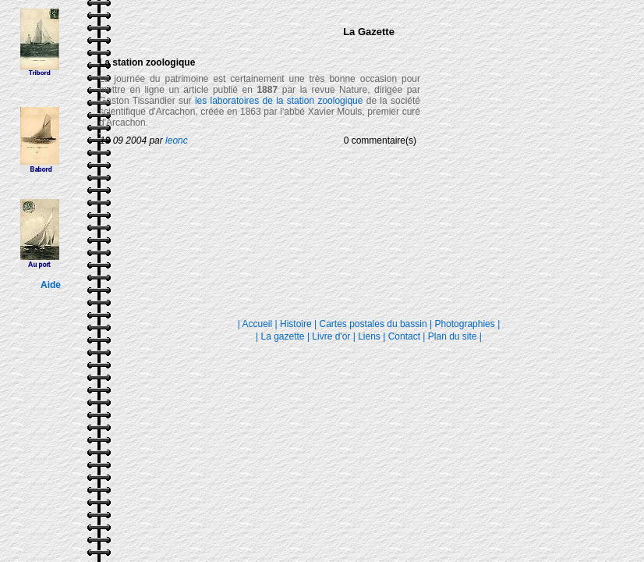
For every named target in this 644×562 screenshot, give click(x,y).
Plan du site (452, 336)
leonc (176, 140)
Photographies (464, 323)
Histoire (296, 323)
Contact (404, 336)
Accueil (257, 323)
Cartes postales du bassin (373, 323)
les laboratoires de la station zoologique (279, 100)
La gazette (283, 336)
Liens (369, 336)
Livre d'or (332, 336)
